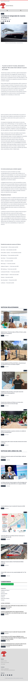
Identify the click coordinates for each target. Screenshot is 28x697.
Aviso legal (3, 664)
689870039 (7, 668)
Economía (3, 595)
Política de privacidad (5, 662)
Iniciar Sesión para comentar (7, 584)
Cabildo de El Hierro (5, 590)
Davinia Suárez (4, 593)
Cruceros (3, 592)
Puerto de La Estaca (5, 598)
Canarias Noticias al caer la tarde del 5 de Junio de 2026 (13, 506)
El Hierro (2, 13)
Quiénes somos (4, 660)
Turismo (2, 600)
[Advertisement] (14, 55)
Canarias (2, 508)
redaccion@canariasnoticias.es (9, 670)
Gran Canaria (3, 459)
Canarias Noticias (4, 19)
